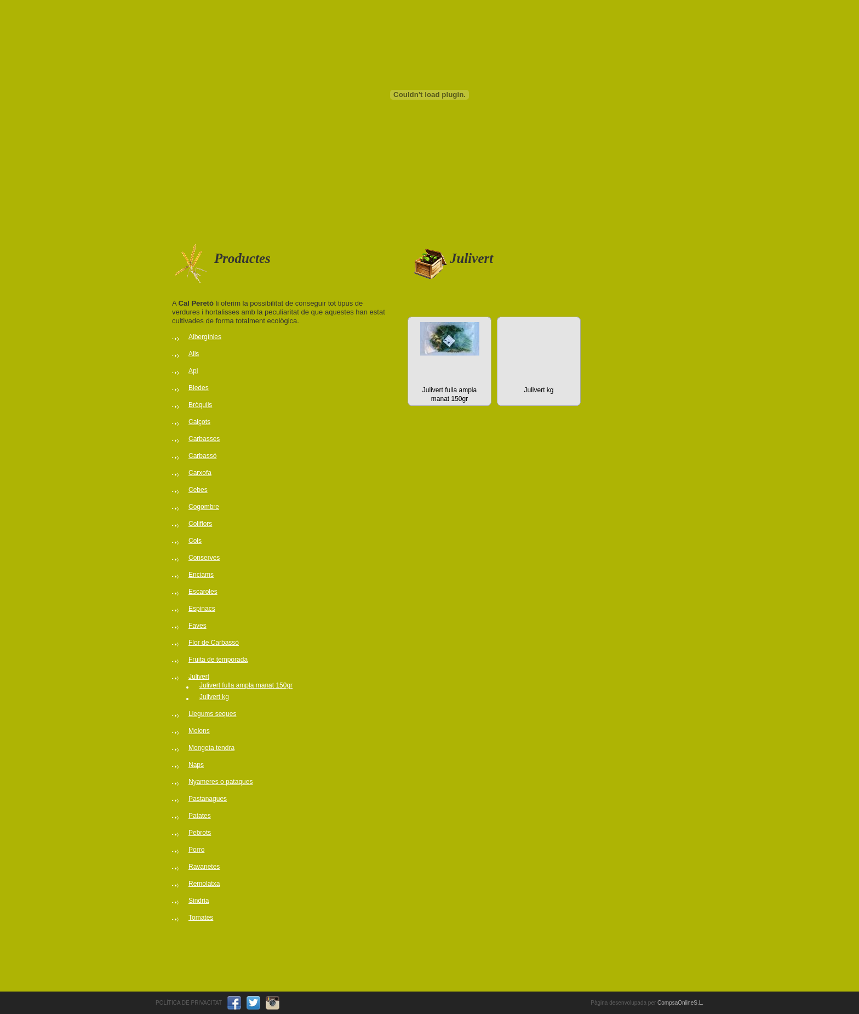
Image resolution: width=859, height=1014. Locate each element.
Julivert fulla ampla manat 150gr (246, 685)
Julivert (198, 676)
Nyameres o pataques (220, 782)
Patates (199, 816)
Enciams (201, 574)
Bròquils (200, 405)
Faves (197, 625)
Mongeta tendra (211, 748)
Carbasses (204, 439)
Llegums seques (212, 714)
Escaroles (202, 591)
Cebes (198, 490)
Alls (193, 354)
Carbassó (202, 456)
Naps (196, 765)
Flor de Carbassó (213, 642)
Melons (199, 731)
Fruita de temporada (218, 659)
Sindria (198, 900)
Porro (196, 849)
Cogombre (203, 507)
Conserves (204, 558)
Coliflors (200, 524)
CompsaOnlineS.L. (680, 1003)
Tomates (200, 917)
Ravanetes (204, 866)
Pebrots (199, 833)
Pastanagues (207, 799)
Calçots (199, 422)
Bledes (198, 388)
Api (193, 371)
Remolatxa (204, 883)
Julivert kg (214, 697)
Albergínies (204, 337)
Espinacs (201, 608)
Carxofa (199, 473)
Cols (195, 541)
